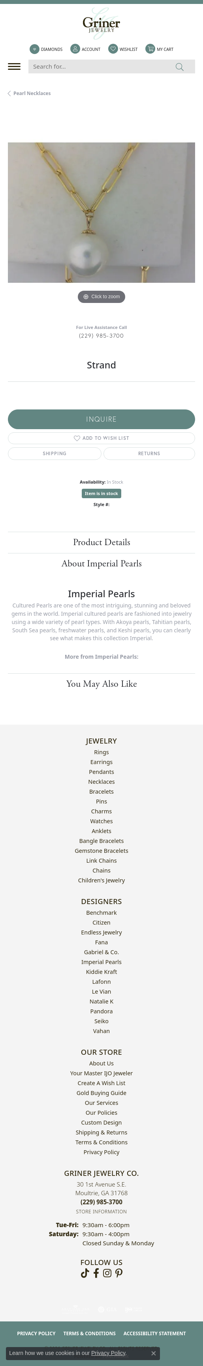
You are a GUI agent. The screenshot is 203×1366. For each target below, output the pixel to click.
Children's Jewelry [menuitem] (101, 880)
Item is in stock (101, 493)
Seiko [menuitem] (101, 1021)
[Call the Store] (101, 1202)
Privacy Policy (102, 1152)
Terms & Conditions (101, 1142)
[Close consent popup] (153, 1353)
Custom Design (101, 1122)
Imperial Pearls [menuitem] (101, 962)
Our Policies (101, 1112)
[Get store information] (101, 1211)
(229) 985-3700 (101, 335)
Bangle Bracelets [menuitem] (101, 841)
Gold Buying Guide (101, 1093)
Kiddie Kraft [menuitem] (101, 971)
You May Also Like (101, 684)
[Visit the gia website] (107, 1310)
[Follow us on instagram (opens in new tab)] (107, 1273)
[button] (85, 49)
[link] (46, 49)
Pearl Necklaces (32, 93)
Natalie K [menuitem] (101, 1001)
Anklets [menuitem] (101, 831)
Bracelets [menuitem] (101, 791)
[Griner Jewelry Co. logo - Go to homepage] (101, 23)
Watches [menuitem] (101, 821)
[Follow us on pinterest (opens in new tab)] (118, 1273)
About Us (101, 1063)
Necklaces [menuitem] (101, 781)
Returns (149, 453)
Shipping (55, 453)
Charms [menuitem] (101, 811)
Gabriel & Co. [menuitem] (101, 952)
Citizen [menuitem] (101, 922)
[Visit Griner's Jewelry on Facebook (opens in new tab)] (96, 1273)
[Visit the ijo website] (134, 1310)
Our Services (101, 1102)
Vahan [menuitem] (101, 1031)
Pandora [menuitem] (101, 1011)
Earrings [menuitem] (101, 762)
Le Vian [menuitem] (101, 991)
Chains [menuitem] (101, 870)
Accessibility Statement (155, 1333)
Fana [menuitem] (101, 942)
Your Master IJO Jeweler (101, 1073)
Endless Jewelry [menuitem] (101, 932)
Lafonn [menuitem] (101, 981)
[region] (101, 212)
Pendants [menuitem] (101, 771)
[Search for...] (96, 66)
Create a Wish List (102, 1083)
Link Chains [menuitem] (101, 860)
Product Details (101, 542)
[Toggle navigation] (16, 66)
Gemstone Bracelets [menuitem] (101, 850)
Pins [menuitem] (101, 801)
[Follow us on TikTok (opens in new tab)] (85, 1273)
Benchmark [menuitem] (101, 912)
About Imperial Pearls (102, 564)
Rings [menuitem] (101, 752)
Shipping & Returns (102, 1132)
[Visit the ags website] (75, 1310)
